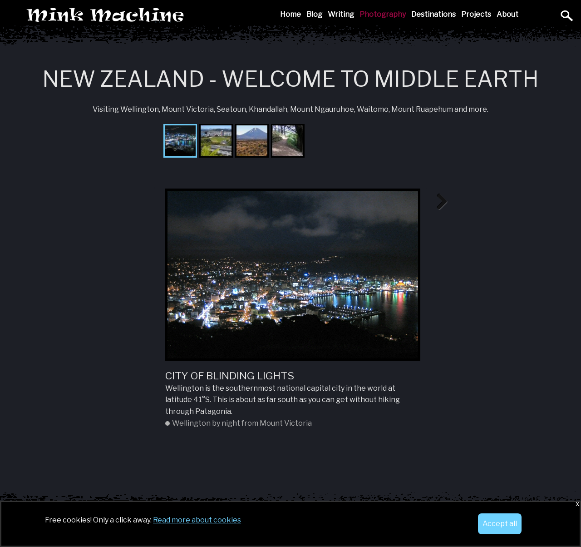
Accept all (500, 523)
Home (290, 14)
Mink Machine (169, 15)
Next (438, 202)
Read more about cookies (197, 520)
